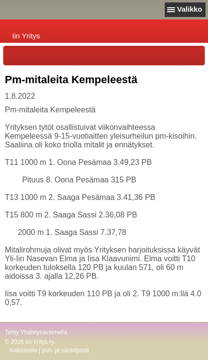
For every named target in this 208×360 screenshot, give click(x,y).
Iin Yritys (26, 36)
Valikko (189, 9)
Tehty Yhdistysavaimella (36, 332)
